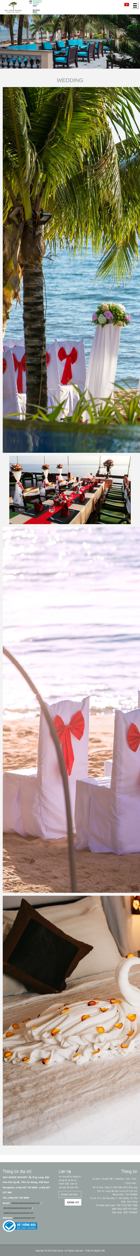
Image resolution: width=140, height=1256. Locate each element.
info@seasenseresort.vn (25, 1203)
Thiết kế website (92, 1250)
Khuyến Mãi (107, 1178)
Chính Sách (131, 1182)
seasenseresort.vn (24, 1217)
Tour (134, 1178)
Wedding (70, 80)
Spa (128, 1178)
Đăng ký (73, 1202)
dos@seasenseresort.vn (17, 1208)
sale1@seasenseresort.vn (18, 1213)
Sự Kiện (96, 1178)
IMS (103, 1250)
